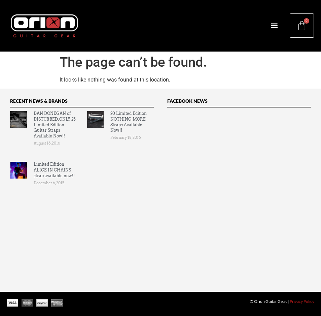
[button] (274, 25)
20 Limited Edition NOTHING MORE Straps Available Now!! (128, 122)
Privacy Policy (302, 301)
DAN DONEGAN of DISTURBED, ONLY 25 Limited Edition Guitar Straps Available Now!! (55, 124)
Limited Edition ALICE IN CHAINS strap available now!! (54, 170)
